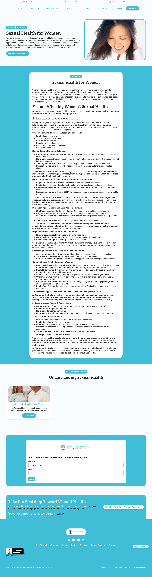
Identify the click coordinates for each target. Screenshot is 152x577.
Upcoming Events (140, 546)
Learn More (29, 416)
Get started (132, 8)
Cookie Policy (127, 567)
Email (30, 469)
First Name (32, 461)
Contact (118, 8)
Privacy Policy (118, 567)
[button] (34, 8)
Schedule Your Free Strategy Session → (123, 507)
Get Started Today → (17, 53)
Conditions (85, 8)
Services (69, 8)
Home (19, 8)
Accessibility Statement (139, 567)
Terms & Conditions (107, 567)
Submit (31, 479)
